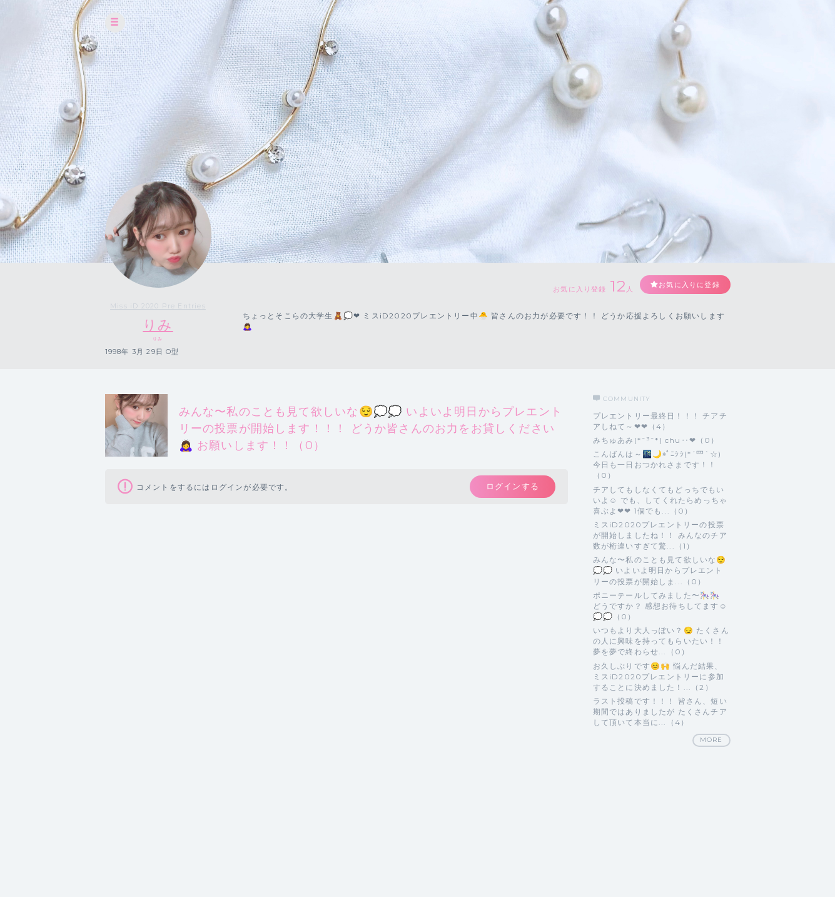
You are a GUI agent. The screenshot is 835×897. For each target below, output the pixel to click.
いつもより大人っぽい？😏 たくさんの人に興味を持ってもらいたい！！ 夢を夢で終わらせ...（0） (661, 641)
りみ (157, 325)
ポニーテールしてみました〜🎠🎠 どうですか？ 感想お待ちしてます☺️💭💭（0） (660, 605)
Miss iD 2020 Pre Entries (158, 306)
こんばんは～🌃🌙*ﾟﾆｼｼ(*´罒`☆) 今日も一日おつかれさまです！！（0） (657, 464)
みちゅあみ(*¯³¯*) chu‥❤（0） (656, 440)
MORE (711, 740)
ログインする (509, 488)
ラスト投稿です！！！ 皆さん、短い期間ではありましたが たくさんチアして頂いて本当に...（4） (660, 711)
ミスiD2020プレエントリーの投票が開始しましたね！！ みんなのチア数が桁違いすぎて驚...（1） (660, 535)
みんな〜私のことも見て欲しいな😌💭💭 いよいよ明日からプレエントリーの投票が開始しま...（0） (660, 570)
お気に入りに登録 (685, 285)
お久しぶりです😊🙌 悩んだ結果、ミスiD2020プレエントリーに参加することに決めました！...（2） (659, 676)
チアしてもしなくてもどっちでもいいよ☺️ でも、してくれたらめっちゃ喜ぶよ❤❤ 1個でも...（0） (660, 500)
